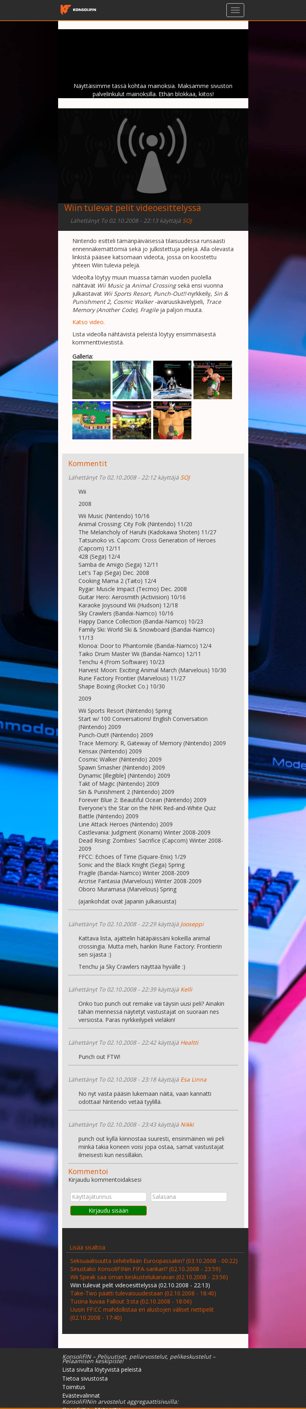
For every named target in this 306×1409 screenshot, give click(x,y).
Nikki (187, 1124)
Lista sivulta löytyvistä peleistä (101, 1369)
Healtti (189, 1042)
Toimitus (73, 1387)
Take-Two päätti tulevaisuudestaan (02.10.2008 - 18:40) (143, 1293)
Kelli (186, 989)
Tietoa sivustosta (85, 1378)
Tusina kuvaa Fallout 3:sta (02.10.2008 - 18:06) (131, 1301)
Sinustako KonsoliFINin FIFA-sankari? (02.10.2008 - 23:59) (145, 1269)
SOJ (187, 220)
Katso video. (88, 322)
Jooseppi (192, 924)
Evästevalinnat (81, 1395)
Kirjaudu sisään (108, 1210)
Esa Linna (193, 1079)
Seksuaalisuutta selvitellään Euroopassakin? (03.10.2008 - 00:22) (154, 1261)
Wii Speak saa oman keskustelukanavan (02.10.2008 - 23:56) (149, 1277)
